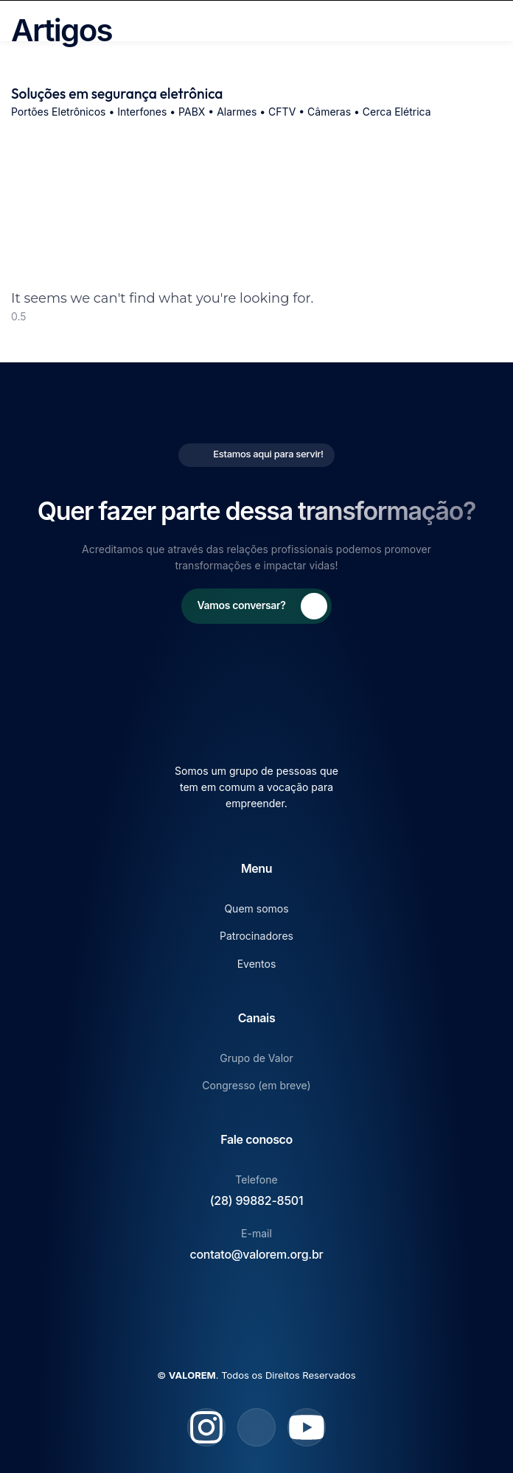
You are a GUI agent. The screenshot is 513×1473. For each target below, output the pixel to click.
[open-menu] (496, 21)
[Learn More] (256, 606)
